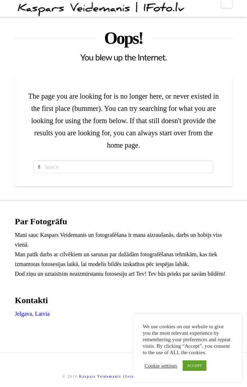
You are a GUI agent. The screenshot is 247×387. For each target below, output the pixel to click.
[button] (226, 4)
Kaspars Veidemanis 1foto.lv (109, 376)
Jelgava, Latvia (32, 314)
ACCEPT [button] (194, 365)
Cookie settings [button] (161, 366)
